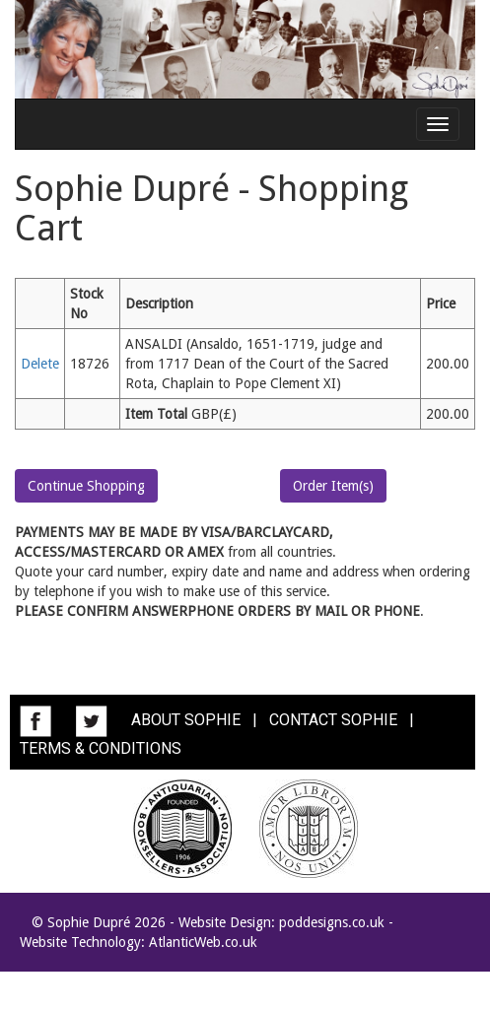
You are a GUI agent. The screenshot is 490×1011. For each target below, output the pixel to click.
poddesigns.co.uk (332, 922)
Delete (40, 363)
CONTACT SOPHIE (333, 719)
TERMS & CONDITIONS (100, 748)
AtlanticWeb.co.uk (203, 942)
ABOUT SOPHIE (186, 719)
